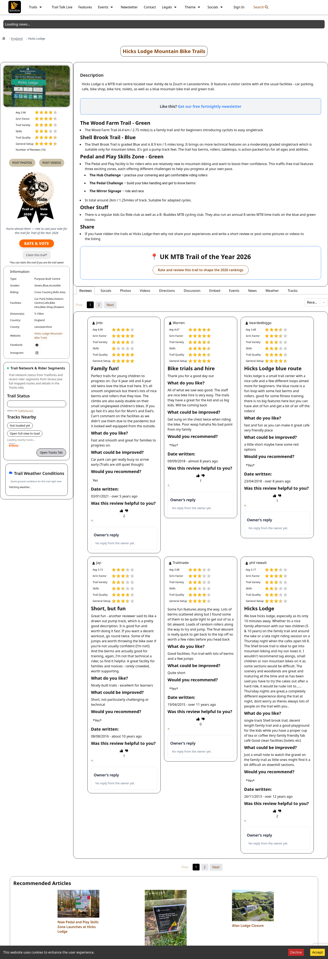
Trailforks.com (25, 410)
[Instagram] (37, 352)
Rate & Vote (36, 243)
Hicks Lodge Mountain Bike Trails (164, 51)
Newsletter (129, 7)
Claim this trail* (36, 255)
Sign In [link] (238, 7)
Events (105, 7)
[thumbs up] (121, 510)
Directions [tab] (167, 290)
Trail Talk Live (62, 7)
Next (110, 305)
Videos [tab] (145, 290)
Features (85, 7)
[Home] (3, 38)
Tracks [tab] (292, 290)
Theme (193, 7)
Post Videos (51, 163)
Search (261, 7)
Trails (35, 7)
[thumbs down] (126, 510)
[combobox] (307, 302)
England (17, 38)
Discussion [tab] (192, 290)
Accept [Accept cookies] (317, 952)
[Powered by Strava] (14, 445)
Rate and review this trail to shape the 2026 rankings (200, 270)
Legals (169, 7)
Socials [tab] (106, 290)
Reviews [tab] (85, 290)
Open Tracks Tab (51, 452)
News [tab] (252, 290)
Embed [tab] (214, 290)
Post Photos (22, 163)
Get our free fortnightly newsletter (209, 106)
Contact (150, 7)
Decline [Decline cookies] (296, 952)
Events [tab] (234, 290)
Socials (215, 7)
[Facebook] (37, 345)
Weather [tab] (272, 290)
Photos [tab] (125, 290)
